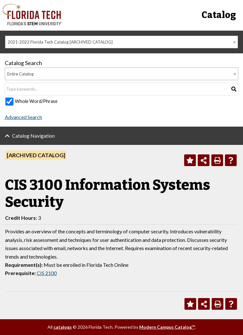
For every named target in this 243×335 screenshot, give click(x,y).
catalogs (62, 327)
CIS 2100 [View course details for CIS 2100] (47, 273)
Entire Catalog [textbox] (20, 73)
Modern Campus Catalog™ (167, 327)
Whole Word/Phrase (36, 101)
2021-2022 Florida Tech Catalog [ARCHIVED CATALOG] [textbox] (60, 42)
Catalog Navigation (33, 136)
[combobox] (121, 42)
